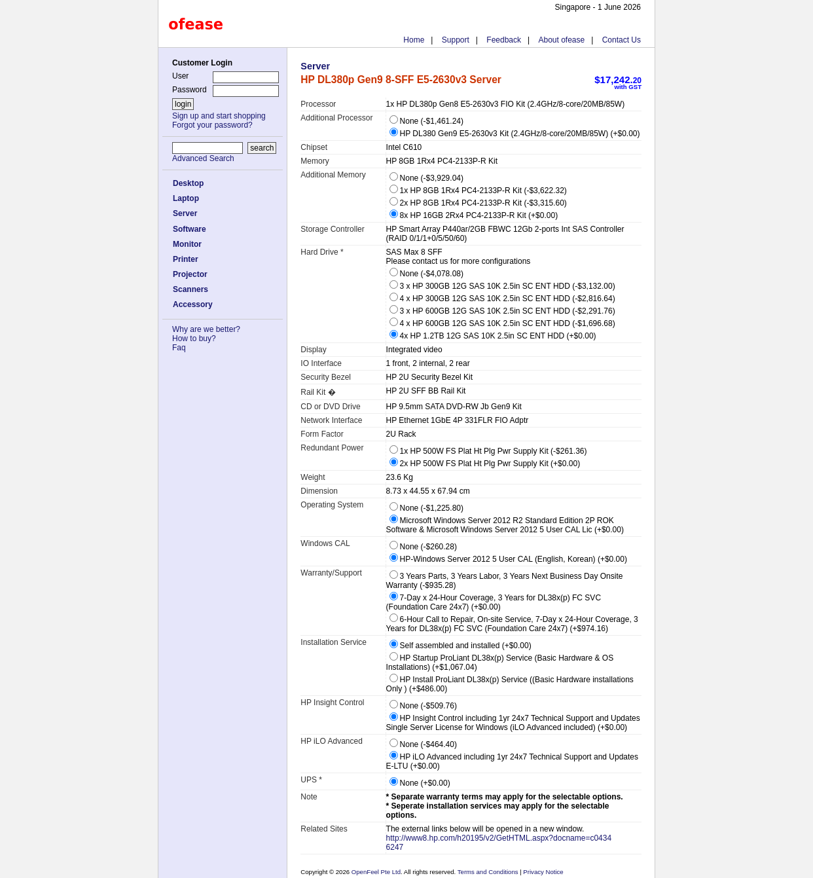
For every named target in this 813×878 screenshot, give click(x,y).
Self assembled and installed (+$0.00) (460, 645)
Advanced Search (203, 158)
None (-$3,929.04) (426, 178)
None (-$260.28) (423, 546)
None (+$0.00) (419, 783)
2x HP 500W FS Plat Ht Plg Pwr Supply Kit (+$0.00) (485, 463)
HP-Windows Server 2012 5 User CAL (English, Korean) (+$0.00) (508, 559)
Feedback (503, 40)
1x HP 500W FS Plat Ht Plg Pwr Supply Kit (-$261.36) (488, 451)
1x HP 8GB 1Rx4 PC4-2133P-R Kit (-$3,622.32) (478, 190)
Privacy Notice (543, 871)
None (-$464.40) (423, 744)
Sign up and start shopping (219, 115)
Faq (179, 347)
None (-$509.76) (423, 705)
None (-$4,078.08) (426, 273)
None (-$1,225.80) (426, 508)
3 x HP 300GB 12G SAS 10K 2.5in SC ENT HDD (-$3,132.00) (502, 286)
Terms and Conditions (489, 871)
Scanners (190, 289)
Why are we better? (206, 329)
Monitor (187, 244)
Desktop (188, 183)
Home (413, 40)
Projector (190, 274)
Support (455, 40)
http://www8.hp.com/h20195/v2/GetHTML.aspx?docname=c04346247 (499, 842)
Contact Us (621, 40)
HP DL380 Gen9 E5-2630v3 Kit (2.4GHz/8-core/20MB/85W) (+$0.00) (514, 133)
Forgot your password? (212, 125)
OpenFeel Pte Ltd (376, 871)
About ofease (561, 40)
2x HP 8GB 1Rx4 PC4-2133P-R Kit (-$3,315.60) (478, 203)
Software (189, 229)
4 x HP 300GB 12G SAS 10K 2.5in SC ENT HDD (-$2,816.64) (502, 298)
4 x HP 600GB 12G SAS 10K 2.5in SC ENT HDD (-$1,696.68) (502, 323)
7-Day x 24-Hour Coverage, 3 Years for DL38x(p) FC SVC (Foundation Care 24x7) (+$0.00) (493, 602)
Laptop (186, 198)
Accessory (193, 304)
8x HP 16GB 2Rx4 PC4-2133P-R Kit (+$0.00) (473, 215)
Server (185, 213)
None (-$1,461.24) (426, 121)
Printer (185, 259)
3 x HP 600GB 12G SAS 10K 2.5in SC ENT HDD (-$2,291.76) (502, 311)
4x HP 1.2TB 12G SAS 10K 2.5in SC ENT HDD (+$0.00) (492, 335)
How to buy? (194, 338)
